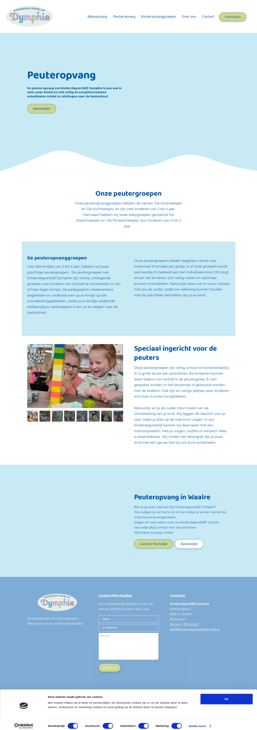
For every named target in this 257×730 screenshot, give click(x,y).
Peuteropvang (124, 17)
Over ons (189, 17)
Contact (208, 17)
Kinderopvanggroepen (158, 17)
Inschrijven (233, 17)
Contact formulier (154, 544)
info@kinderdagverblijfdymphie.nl (195, 629)
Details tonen (197, 722)
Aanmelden (41, 109)
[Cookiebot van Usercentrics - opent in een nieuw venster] (24, 723)
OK (226, 695)
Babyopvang (97, 17)
